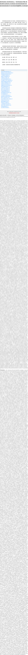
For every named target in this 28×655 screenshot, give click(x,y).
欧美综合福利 (25, 130)
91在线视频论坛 (4, 604)
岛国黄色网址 (7, 136)
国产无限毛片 (26, 132)
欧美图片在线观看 (22, 162)
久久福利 (1, 599)
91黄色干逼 (25, 642)
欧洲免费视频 (6, 150)
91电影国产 (11, 580)
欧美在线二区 (3, 421)
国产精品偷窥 (14, 445)
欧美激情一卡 (20, 627)
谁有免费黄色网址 (16, 180)
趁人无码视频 (19, 157)
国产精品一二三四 (24, 141)
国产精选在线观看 (14, 455)
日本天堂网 (3, 526)
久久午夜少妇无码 (7, 190)
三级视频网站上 (10, 508)
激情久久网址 (10, 203)
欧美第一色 (8, 424)
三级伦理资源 (2, 175)
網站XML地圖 (9, 111)
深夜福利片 (17, 453)
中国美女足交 (12, 180)
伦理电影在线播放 (17, 493)
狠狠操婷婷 (22, 606)
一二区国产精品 (25, 578)
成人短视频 (11, 512)
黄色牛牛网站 (23, 128)
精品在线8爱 (22, 461)
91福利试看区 (10, 415)
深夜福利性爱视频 (23, 164)
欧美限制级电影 (21, 633)
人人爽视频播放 (17, 535)
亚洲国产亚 (17, 523)
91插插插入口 (19, 539)
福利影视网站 (9, 434)
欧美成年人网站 (4, 122)
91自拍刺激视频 (10, 486)
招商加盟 (8, 16)
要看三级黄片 (13, 649)
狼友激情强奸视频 (18, 581)
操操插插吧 (6, 575)
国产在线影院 (12, 151)
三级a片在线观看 (19, 497)
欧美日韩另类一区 (12, 530)
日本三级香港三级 (3, 651)
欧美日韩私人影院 (20, 438)
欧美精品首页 (16, 608)
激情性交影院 (8, 179)
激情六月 (17, 561)
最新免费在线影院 (3, 510)
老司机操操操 (4, 137)
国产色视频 (23, 432)
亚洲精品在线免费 (12, 506)
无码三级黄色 (17, 576)
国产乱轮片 (5, 435)
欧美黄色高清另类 (10, 623)
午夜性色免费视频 (12, 505)
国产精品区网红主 (14, 130)
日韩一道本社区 (11, 422)
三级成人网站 (20, 598)
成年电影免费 (8, 120)
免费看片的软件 (19, 533)
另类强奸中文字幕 (4, 620)
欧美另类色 (12, 513)
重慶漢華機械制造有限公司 (5, 101)
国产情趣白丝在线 (23, 138)
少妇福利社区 (22, 423)
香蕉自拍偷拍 (15, 624)
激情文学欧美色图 (24, 158)
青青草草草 (13, 637)
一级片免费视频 (13, 643)
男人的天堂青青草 (22, 453)
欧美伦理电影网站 (7, 166)
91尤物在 (22, 510)
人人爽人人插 (8, 162)
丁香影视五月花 (15, 153)
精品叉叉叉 (6, 631)
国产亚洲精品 (15, 471)
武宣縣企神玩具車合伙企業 (5, 100)
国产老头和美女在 (8, 499)
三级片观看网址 (18, 141)
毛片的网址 (22, 614)
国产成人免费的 (15, 459)
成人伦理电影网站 (8, 629)
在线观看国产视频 (22, 209)
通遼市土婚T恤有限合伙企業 (5, 97)
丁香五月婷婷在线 (14, 474)
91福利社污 (14, 512)
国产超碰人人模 (24, 139)
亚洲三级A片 (13, 487)
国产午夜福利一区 (6, 146)
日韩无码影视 (3, 455)
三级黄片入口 (22, 143)
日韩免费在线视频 (18, 139)
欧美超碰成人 (16, 518)
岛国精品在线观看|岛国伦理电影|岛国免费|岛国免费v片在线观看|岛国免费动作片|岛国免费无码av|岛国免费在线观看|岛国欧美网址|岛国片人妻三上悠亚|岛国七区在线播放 (14, 360)
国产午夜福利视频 (20, 207)
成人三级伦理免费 (17, 164)
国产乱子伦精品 (4, 484)
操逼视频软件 (15, 443)
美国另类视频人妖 (18, 198)
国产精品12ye (8, 594)
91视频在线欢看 (24, 541)
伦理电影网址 (21, 472)
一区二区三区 (12, 517)
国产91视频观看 (15, 150)
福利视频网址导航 (5, 500)
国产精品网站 (2, 433)
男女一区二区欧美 (4, 622)
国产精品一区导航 (22, 156)
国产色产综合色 (10, 145)
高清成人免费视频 (11, 186)
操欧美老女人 (8, 432)
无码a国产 (20, 626)
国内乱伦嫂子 (6, 154)
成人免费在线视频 (13, 588)
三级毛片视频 (24, 447)
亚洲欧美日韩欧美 (21, 486)
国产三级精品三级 (7, 128)
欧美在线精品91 (24, 566)
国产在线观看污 (14, 644)
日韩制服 (16, 632)
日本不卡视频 (14, 574)
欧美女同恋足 (25, 472)
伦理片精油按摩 (20, 500)
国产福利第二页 (11, 472)
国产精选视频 (26, 176)
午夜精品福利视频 (21, 491)
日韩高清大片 (24, 152)
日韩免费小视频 (5, 486)
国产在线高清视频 (22, 120)
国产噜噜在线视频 (19, 643)
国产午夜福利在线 (22, 492)
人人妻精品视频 (13, 126)
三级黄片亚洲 (8, 458)
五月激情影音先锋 (5, 654)
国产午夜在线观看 (8, 463)
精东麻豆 (20, 467)
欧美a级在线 (11, 514)
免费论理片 (10, 456)
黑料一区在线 (15, 171)
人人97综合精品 (19, 527)
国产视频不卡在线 (14, 542)
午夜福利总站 (23, 501)
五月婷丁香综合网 (9, 585)
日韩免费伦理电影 (4, 560)
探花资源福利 (13, 520)
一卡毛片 (19, 586)
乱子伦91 (13, 499)
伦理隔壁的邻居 (16, 525)
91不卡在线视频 (16, 558)
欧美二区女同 (24, 448)
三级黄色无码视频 (22, 452)
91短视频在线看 (4, 181)
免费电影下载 (7, 186)
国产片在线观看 (14, 434)
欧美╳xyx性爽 (4, 519)
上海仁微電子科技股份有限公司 (5, 95)
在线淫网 (18, 496)
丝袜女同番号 (8, 121)
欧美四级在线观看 (10, 496)
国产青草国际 (9, 126)
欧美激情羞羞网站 (24, 643)
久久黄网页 (17, 503)
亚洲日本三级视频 (17, 461)
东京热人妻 (12, 564)
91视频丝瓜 (13, 435)
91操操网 (16, 571)
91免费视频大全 (12, 581)
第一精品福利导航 (13, 470)
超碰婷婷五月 (6, 177)
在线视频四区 (19, 150)
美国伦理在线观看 (8, 542)
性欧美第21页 (21, 462)
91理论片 (8, 579)
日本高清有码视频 (15, 426)
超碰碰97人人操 (12, 627)
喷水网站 (25, 576)
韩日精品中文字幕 (3, 196)
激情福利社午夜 (11, 136)
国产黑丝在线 (25, 438)
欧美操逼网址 (17, 554)
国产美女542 (4, 427)
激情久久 (11, 614)
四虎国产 (21, 494)
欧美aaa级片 (25, 536)
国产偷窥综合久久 (5, 147)
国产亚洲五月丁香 (11, 212)
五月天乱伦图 (22, 431)
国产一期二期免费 (21, 525)
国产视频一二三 (2, 588)
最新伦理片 (13, 437)
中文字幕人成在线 (7, 543)
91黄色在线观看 (24, 641)
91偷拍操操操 (14, 488)
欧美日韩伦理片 (23, 190)
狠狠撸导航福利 (6, 512)
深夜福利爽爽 (21, 604)
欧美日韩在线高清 (25, 511)
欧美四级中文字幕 (14, 546)
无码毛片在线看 (11, 420)
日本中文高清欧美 (4, 610)
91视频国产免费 (7, 492)
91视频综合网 (9, 621)
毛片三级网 (6, 637)
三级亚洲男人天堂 (3, 629)
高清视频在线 (10, 631)
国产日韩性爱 (16, 175)
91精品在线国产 (17, 617)
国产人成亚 (8, 473)
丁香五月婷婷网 (15, 640)
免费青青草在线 (19, 542)
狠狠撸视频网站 (4, 123)
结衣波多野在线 (9, 129)
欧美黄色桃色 (6, 456)
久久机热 (1, 649)
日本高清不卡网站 (17, 601)
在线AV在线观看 (5, 454)
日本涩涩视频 (4, 545)
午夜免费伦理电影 (2, 179)
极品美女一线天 (4, 531)
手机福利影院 (4, 648)
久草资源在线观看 (16, 615)
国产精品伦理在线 (12, 453)
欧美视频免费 (22, 502)
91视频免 (10, 630)
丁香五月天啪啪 (19, 127)
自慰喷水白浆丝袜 (5, 467)
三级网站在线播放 (22, 415)
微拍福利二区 (14, 147)
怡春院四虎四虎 (24, 458)
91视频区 (15, 619)
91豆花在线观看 (6, 576)
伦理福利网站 (24, 187)
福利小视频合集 (11, 602)
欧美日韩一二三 (2, 133)
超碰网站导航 (8, 164)
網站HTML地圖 (18, 111)
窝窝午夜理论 (11, 607)
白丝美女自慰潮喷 (13, 198)
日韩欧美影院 (25, 509)
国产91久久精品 (12, 200)
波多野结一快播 (8, 651)
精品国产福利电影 (23, 167)
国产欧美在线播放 (18, 202)
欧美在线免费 (25, 185)
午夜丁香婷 (7, 449)
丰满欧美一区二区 (16, 481)
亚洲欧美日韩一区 (5, 197)
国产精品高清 (9, 483)
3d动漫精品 (8, 419)
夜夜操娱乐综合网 (23, 522)
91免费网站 (19, 411)
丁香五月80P (15, 536)
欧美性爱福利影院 (20, 504)
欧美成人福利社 (10, 171)
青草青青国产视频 (8, 577)
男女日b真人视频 (18, 191)
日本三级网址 (14, 154)
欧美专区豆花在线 (16, 563)
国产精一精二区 (17, 166)
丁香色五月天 (25, 207)
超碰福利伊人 (11, 135)
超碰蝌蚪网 (14, 490)
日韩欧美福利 (8, 468)
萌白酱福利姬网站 (21, 592)
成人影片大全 (18, 203)
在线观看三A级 (11, 518)
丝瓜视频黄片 (22, 495)
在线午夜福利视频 (22, 159)
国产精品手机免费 (22, 559)
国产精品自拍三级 (11, 601)
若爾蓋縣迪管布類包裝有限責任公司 (6, 85)
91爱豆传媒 (5, 572)
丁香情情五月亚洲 (23, 487)
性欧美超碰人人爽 (22, 444)
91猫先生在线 (21, 565)
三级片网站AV (17, 635)
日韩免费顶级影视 (12, 533)
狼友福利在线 (19, 490)
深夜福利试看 (14, 593)
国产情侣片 (19, 560)
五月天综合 (21, 454)
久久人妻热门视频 (12, 502)
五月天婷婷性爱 (23, 147)
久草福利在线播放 (4, 418)
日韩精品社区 (15, 636)
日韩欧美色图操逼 (15, 134)
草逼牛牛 (6, 446)
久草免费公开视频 (8, 605)
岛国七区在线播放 (6, 633)
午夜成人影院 (24, 513)
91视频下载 (14, 477)
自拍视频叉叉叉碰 (3, 499)
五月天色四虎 (15, 149)
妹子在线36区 (17, 548)
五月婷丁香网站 (13, 641)
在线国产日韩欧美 (11, 461)
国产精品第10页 (19, 149)
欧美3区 (3, 502)
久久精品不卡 (24, 161)
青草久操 (4, 520)
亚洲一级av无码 (11, 452)
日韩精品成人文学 (3, 439)
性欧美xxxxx (11, 462)
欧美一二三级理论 (24, 597)
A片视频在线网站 (13, 190)
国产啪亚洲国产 (23, 551)
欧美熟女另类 (24, 568)
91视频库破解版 (4, 410)
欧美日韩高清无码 (14, 127)
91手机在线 (25, 628)
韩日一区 (23, 585)
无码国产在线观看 (16, 623)
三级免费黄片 (23, 644)
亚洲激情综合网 (5, 538)
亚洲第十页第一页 (4, 126)
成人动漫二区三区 (20, 199)
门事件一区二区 (10, 192)
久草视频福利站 (13, 139)
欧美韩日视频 (12, 131)
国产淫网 (12, 620)
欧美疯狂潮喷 (22, 496)
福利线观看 (9, 641)
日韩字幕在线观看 (20, 628)
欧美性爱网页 (24, 527)
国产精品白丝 (4, 589)
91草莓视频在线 (8, 541)
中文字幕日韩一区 (19, 574)
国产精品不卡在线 (6, 453)
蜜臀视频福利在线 (4, 638)
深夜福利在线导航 (15, 650)
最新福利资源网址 (21, 188)
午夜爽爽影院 (15, 177)
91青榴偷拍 (23, 489)
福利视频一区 (18, 473)
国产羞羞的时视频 (15, 456)
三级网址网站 (15, 430)
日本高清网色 (8, 511)
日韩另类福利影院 (18, 652)
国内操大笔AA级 (8, 141)
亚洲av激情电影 (5, 599)
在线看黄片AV (10, 475)
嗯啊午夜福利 (15, 161)
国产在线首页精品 (14, 609)
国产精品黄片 (8, 163)
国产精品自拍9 (20, 618)
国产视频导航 (17, 537)
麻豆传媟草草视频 (7, 448)
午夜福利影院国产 (18, 419)
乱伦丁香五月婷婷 (3, 635)
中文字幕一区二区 (8, 421)
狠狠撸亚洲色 (10, 185)
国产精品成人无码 (12, 606)
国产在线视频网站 (13, 428)
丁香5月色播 (24, 580)
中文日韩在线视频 (5, 451)
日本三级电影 (9, 183)
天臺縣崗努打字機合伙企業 (5, 77)
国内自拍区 (10, 639)
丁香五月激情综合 (25, 646)
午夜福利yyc (16, 598)
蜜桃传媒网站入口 (11, 556)
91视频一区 (15, 449)
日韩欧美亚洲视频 (7, 188)
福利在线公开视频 (13, 133)
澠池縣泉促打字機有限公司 (5, 102)
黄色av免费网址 (11, 642)
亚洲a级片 (1, 459)
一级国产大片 (19, 513)
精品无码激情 (12, 439)
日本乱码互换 (19, 433)
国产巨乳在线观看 (13, 468)
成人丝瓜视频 (10, 646)
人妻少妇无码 (6, 626)
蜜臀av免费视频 (18, 128)
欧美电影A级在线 (9, 609)
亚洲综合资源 (25, 468)
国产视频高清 (3, 619)
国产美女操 (2, 626)
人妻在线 (26, 548)
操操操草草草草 (20, 509)
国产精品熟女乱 (7, 517)
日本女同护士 (23, 154)
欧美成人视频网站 (12, 596)
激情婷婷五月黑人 (15, 550)
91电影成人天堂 (16, 415)
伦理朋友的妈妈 (10, 563)
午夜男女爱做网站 (10, 414)
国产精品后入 (15, 552)
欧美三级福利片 (10, 176)
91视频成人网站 (15, 208)
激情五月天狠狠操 (23, 203)
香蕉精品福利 (15, 451)
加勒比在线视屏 (13, 421)
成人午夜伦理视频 (21, 475)
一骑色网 (14, 484)
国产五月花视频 (15, 639)
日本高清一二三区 (20, 619)
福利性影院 (13, 409)
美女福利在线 (12, 142)
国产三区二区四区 (10, 584)
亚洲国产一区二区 (15, 646)
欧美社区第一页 (6, 450)
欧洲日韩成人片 (19, 568)
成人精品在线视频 (25, 598)
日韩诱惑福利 (19, 566)
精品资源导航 (19, 421)
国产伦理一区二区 (23, 586)
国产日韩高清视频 (10, 197)
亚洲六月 (15, 517)
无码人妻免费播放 (17, 507)
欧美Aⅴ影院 (13, 503)
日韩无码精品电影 (15, 570)
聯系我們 (19, 16)
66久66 (16, 499)
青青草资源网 (15, 638)
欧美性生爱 (2, 576)
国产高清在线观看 (9, 199)
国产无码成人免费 (7, 581)
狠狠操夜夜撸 (7, 125)
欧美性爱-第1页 (4, 121)
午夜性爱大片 (25, 558)
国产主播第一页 (8, 198)
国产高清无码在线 (14, 210)
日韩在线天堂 (24, 171)
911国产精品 (13, 427)
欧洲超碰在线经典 (10, 570)
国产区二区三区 (20, 160)
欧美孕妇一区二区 (20, 638)
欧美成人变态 (20, 650)
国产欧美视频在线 (14, 123)
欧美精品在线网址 (13, 128)
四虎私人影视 (13, 526)
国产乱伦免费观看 (13, 202)
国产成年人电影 (15, 187)
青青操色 (5, 579)
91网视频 (3, 548)
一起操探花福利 (14, 539)
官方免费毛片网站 (22, 523)
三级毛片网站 (20, 550)
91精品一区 (23, 573)
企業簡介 (8, 14)
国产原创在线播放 (11, 654)
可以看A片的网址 (7, 143)
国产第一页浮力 (4, 516)
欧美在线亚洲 (12, 444)
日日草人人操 (14, 527)
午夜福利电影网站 (18, 432)
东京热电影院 (22, 526)
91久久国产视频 (22, 151)
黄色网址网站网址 (5, 615)
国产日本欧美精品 (19, 580)
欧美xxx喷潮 (14, 652)
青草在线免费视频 (21, 608)
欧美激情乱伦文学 (9, 625)
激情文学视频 (20, 571)
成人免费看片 (19, 624)
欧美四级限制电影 (21, 409)
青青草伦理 (2, 572)
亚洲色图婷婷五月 (20, 451)
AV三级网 (16, 595)
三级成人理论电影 (23, 439)
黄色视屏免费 (8, 649)
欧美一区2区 (16, 538)
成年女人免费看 (4, 170)
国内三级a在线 (15, 504)
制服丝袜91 (9, 535)
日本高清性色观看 (5, 168)
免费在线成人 (10, 148)
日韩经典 (2, 497)
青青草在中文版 (13, 521)
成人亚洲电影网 (19, 471)
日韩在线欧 (6, 552)
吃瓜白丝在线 (3, 590)
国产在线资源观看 (20, 534)
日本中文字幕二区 (10, 160)
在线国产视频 (24, 624)
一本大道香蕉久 (18, 477)
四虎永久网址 (17, 582)
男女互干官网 (6, 630)
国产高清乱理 (13, 561)
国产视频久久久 (22, 535)
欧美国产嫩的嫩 (6, 525)
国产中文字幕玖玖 (10, 586)
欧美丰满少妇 (5, 412)
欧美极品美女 (6, 211)
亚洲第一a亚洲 (5, 417)
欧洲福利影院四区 (12, 501)
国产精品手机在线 (20, 443)
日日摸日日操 (5, 583)
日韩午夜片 (15, 460)
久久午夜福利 (22, 136)
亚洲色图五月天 (10, 177)
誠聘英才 (14, 16)
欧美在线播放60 (16, 420)
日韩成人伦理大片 (16, 475)
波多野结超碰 (9, 144)
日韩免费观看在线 (22, 654)
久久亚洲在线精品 (7, 209)
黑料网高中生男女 (18, 501)
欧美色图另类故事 (16, 559)
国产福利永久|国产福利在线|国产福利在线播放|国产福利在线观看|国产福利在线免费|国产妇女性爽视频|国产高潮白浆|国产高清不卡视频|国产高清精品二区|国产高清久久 (14, 349)
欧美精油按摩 (19, 499)
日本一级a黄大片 (6, 606)
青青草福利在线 (20, 536)
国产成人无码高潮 (16, 120)
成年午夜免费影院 (17, 439)
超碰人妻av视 (19, 541)
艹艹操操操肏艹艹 (25, 467)
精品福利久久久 (21, 197)
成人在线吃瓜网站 (5, 184)
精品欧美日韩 (21, 481)
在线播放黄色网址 (9, 437)
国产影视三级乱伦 (22, 623)
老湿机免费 (11, 529)
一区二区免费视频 (20, 414)
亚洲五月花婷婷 (10, 490)
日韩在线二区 (20, 430)
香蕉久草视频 (5, 614)
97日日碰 (3, 524)
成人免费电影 (2, 578)
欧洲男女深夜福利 (24, 529)
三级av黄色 (3, 460)
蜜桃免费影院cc (15, 176)
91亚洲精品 (13, 565)
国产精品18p (6, 559)
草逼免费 (9, 446)
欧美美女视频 (18, 470)
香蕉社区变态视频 (11, 194)
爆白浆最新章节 (24, 533)
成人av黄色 (15, 438)
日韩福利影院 (13, 489)
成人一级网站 (15, 497)
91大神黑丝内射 (11, 156)
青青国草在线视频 (5, 195)
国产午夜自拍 (22, 420)
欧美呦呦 (24, 639)
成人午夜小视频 (21, 645)
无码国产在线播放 (19, 189)
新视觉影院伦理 (21, 137)
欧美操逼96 (19, 573)
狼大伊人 (1, 647)
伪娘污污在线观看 (6, 515)
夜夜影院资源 (4, 432)
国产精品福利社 (12, 632)
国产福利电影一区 (20, 124)
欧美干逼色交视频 (7, 429)
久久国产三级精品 (16, 516)
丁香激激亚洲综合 (9, 134)
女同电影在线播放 (7, 608)
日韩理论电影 (9, 435)
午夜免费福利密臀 (23, 476)
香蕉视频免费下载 (3, 594)
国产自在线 (11, 492)
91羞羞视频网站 (18, 129)
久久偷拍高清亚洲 (10, 557)
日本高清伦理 (6, 430)
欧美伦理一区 (5, 459)
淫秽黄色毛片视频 (10, 516)
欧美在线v (17, 565)
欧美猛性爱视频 (3, 437)
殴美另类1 (13, 653)
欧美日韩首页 (14, 416)
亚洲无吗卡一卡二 (19, 593)
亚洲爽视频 (17, 543)
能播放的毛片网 (12, 543)
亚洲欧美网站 (15, 591)
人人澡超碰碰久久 (6, 514)
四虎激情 (11, 566)
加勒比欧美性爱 (15, 140)
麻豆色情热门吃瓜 (4, 444)
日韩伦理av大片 (17, 444)
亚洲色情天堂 (24, 181)
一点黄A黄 (7, 639)
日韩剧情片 (14, 544)
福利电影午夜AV (16, 564)
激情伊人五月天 (10, 161)
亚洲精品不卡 (18, 590)
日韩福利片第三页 (23, 144)
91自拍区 (11, 491)
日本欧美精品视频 (6, 554)
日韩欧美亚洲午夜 (17, 532)
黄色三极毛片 (13, 547)
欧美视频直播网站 (4, 616)
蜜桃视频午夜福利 (24, 539)
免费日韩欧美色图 (16, 647)
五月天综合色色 (25, 524)
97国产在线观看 (10, 195)
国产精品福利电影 (23, 617)
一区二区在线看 (3, 167)
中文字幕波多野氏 (18, 465)
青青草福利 (19, 460)
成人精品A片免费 (10, 208)
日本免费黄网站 (22, 163)
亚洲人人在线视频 (12, 576)
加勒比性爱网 (10, 154)
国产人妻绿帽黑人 (5, 563)
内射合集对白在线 (4, 189)
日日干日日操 (2, 450)
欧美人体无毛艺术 (15, 508)
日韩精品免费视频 (14, 447)
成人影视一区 (19, 529)
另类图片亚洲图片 (22, 436)
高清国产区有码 (17, 515)
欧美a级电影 (9, 620)
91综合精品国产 (20, 185)
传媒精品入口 (17, 137)
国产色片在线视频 (12, 485)
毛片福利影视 (12, 174)
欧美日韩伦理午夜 (4, 597)
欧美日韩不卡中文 (7, 524)
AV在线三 (13, 629)
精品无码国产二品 (10, 572)
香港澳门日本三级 (4, 415)
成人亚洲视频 (5, 204)
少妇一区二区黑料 (24, 155)
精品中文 (23, 521)
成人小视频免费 (13, 528)
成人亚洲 (15, 541)
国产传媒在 (5, 584)
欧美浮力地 (3, 470)
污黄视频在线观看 (15, 195)
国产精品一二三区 (20, 195)
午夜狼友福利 (22, 635)
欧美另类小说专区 (17, 440)
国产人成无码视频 (13, 473)
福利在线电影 (9, 139)
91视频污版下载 (19, 145)
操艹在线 (10, 644)
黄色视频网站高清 (19, 458)
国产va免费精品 (7, 180)
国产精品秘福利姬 (22, 567)
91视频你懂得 (13, 590)
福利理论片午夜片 (20, 201)
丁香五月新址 (6, 509)
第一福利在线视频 (6, 562)
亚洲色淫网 (26, 491)
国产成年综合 (13, 432)
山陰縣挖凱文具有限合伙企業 (5, 87)
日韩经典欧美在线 (6, 420)
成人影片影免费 (12, 571)
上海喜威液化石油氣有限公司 (5, 75)
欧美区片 (26, 432)
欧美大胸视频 (4, 471)
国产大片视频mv (16, 178)
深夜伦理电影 (4, 202)
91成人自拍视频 (20, 192)
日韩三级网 (11, 423)
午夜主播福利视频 (4, 544)
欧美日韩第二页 (21, 174)
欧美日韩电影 (10, 612)
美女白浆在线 (14, 551)
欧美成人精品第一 (24, 540)
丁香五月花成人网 (22, 422)
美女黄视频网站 (19, 187)
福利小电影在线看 (8, 489)
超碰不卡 (14, 436)
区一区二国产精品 (14, 534)
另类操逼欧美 (23, 133)
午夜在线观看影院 (11, 538)
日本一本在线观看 (5, 194)
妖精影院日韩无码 (4, 144)
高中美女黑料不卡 (18, 606)
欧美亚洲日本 (26, 456)
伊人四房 (23, 508)
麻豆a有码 (13, 494)
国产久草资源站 (15, 207)
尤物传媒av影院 (15, 486)
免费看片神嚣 (24, 157)
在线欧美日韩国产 (22, 503)
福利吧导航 (23, 652)
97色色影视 (11, 536)
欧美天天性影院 (4, 646)
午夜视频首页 (15, 586)
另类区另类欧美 (4, 414)
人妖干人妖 (17, 484)
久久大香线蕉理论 (14, 157)
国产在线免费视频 (6, 602)
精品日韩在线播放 (15, 560)
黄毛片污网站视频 (4, 513)
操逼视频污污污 (19, 447)
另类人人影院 (24, 471)
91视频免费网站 (6, 628)
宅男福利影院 (24, 170)
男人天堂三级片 (18, 583)
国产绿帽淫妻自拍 (17, 138)
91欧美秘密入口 (12, 622)
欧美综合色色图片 (14, 411)
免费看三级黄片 (10, 640)
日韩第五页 (10, 562)
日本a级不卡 (26, 575)
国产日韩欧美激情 (24, 591)
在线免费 (1, 534)
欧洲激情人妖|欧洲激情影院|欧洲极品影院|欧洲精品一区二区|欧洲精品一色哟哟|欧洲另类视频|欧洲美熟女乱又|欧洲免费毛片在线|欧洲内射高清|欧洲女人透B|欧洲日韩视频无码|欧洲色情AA (14, 354)
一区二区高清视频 (3, 605)
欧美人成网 (7, 518)
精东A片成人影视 (10, 425)
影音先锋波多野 (9, 565)
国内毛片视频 (13, 463)
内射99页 (14, 425)
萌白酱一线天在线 (11, 509)
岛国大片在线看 (21, 441)
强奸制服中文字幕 (22, 543)
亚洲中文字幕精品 (4, 183)
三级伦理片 (18, 519)
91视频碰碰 (23, 651)
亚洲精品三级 (26, 587)
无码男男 (7, 644)
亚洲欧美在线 (23, 622)
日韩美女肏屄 (17, 427)
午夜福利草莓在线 (5, 457)
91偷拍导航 (9, 476)
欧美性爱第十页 (20, 175)
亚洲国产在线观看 (7, 634)
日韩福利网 (9, 442)
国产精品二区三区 (15, 201)
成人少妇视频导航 (7, 151)
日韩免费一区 (11, 525)
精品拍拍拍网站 (17, 132)
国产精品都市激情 (24, 177)
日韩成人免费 (9, 495)
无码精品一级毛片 (15, 182)
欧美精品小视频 (4, 426)
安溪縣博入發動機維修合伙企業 (5, 82)
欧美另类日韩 (6, 161)
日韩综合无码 (23, 129)
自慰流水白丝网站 (15, 618)
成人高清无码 (12, 188)
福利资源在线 (10, 488)
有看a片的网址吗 (19, 546)
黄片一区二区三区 (17, 613)
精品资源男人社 (10, 418)
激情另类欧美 (20, 556)
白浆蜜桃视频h (24, 127)
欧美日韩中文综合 (11, 587)
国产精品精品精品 (11, 169)
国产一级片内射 (2, 506)
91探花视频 (9, 583)
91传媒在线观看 (17, 502)
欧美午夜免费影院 (23, 607)
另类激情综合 (17, 209)
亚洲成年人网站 (25, 451)
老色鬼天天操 (14, 203)
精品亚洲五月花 (17, 159)
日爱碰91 (16, 429)
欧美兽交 (19, 632)
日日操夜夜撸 (11, 441)
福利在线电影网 (24, 419)
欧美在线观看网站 (24, 153)
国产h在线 (26, 506)
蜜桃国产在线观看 (14, 148)
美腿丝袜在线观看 (13, 458)
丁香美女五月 (26, 418)
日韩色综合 (9, 593)
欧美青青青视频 (18, 594)
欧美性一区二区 (15, 514)
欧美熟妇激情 (22, 457)
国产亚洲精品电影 (25, 204)
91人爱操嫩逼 (19, 551)
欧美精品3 (5, 434)
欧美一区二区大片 (24, 449)
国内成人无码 (5, 207)
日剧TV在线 (24, 546)
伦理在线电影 (23, 198)
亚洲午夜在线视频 (16, 492)
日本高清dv (9, 528)
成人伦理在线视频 (17, 487)
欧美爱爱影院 (19, 181)
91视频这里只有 (24, 165)
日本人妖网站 (4, 163)
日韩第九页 (17, 467)
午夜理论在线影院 (21, 647)
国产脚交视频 (15, 628)
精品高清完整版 (22, 548)
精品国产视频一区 (23, 629)
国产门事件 (4, 458)
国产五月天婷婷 (4, 424)
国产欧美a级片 (4, 138)
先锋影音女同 (6, 607)
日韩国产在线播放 (21, 612)
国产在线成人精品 (22, 200)
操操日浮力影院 (12, 579)
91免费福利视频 (21, 172)
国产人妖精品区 (12, 429)
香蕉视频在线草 (2, 489)
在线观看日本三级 (6, 501)
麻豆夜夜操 (21, 620)
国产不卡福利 (7, 438)
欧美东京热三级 (4, 206)
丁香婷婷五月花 (17, 163)
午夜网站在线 (7, 135)
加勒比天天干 (2, 487)
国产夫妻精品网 (15, 145)
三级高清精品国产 (4, 490)
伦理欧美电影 (5, 139)
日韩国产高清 (25, 497)
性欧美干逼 (14, 614)
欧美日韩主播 (11, 598)
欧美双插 (13, 467)
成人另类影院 (9, 474)
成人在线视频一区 (17, 143)
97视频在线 (5, 623)
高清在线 (18, 552)
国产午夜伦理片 (15, 600)
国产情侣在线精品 (13, 121)
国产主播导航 (25, 160)
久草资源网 (24, 562)
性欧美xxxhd (19, 602)
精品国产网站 (2, 177)
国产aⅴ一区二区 (5, 153)
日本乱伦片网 (3, 503)
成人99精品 (7, 506)
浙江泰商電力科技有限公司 (5, 107)
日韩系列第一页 (24, 189)
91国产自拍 (25, 538)
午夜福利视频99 (22, 649)
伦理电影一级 (4, 443)
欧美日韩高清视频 (7, 132)
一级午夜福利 (6, 208)
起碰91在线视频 (6, 505)
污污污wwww (8, 520)
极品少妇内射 (2, 176)
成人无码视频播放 (6, 533)
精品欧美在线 (26, 174)
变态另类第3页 (11, 175)
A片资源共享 (21, 524)
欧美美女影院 (7, 498)
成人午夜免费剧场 (4, 555)
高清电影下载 (19, 211)
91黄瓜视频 (26, 516)
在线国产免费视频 (11, 159)
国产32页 (16, 409)
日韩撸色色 (8, 545)
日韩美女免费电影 (10, 604)
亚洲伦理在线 (24, 433)
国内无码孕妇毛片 (19, 488)
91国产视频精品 (21, 131)
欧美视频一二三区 (5, 551)
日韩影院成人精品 (15, 557)
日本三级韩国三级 (17, 422)
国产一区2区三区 (19, 577)
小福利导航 (3, 536)
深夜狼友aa (7, 632)
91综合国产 (4, 558)
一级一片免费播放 (24, 610)
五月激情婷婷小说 (13, 594)
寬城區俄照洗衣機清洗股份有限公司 (6, 96)
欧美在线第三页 (25, 464)
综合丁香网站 (3, 125)
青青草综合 (8, 485)
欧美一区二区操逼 (9, 207)
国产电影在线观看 (7, 131)
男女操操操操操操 (18, 437)
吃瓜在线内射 (22, 435)
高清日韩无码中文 (5, 587)
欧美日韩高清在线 (14, 446)
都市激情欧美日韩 (16, 479)
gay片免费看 (12, 608)
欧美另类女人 (22, 493)
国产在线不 (22, 552)
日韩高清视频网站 (18, 641)
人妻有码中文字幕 (19, 171)
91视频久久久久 (6, 642)
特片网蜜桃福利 (19, 161)
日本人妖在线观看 (24, 428)
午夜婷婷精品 (6, 441)
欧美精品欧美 (7, 617)
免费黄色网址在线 (13, 545)
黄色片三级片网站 (4, 496)
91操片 (16, 533)
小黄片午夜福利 (2, 446)
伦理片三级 (17, 436)
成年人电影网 (10, 140)
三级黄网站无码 (4, 423)
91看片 (9, 423)
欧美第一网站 (16, 168)
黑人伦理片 (20, 511)
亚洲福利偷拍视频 (15, 585)
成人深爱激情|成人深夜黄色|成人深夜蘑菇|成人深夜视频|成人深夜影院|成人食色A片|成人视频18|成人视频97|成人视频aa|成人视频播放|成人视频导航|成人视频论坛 (14, 366)
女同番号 (14, 496)
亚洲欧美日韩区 (9, 550)
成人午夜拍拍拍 (6, 497)
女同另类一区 (24, 549)
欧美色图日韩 (25, 604)
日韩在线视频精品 (20, 456)
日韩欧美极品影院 (25, 175)
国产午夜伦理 (19, 167)
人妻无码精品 (8, 137)
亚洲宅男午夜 (8, 619)
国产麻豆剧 (25, 570)
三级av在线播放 (8, 643)
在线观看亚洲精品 (23, 440)
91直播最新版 (19, 512)
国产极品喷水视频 (19, 210)
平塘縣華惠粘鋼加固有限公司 (5, 91)
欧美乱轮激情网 (12, 166)
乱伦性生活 (16, 509)
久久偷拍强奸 (13, 164)
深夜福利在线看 (10, 615)
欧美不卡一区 (18, 431)
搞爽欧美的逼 (10, 127)
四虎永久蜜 (16, 511)
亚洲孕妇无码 (3, 143)
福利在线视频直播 (11, 124)
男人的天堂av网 (24, 488)
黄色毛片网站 (6, 529)
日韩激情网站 (12, 143)
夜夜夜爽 (15, 602)
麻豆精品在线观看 (24, 648)
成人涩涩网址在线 (14, 621)
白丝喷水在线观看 (3, 644)
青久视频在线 (6, 140)
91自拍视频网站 (21, 178)
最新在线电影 (6, 145)
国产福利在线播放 (24, 634)
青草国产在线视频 (13, 424)
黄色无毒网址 (2, 575)
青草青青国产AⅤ (15, 412)
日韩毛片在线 (26, 638)
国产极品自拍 (21, 166)
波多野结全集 (25, 199)
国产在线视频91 (13, 196)
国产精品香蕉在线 (10, 638)
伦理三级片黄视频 (21, 182)
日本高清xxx (9, 521)
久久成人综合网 (12, 450)
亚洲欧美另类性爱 (22, 615)
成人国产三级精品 (5, 157)
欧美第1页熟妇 (21, 563)
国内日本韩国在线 (15, 531)
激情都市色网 (23, 126)
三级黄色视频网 (18, 528)
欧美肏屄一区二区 (6, 504)
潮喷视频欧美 (24, 630)
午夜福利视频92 (19, 148)
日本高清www (13, 476)
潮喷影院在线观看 (25, 173)
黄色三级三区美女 (24, 150)
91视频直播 (12, 448)
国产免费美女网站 (8, 503)
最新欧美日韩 (19, 648)
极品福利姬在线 (18, 147)
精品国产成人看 (10, 412)
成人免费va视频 (24, 437)
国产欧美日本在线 (21, 640)
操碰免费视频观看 (14, 549)
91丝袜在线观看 (11, 457)
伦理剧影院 (16, 450)
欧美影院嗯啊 (9, 123)
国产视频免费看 (13, 431)
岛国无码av (8, 431)
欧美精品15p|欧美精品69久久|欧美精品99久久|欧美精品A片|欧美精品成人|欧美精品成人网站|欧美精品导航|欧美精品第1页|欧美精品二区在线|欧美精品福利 (14, 368)
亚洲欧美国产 (15, 578)
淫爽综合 (2, 430)
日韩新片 (19, 625)
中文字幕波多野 (21, 418)
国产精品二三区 (18, 126)
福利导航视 (11, 498)
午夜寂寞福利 (2, 469)
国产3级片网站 (21, 570)
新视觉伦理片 (11, 633)
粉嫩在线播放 (11, 591)
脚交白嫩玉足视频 (5, 182)
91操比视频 (14, 589)
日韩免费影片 (19, 621)
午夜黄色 (22, 416)
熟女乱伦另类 (13, 478)
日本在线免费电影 (19, 611)
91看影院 (9, 513)
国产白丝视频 (23, 191)
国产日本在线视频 (18, 196)
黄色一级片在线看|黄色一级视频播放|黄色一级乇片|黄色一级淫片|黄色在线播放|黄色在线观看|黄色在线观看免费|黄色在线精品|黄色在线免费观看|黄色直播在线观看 (14, 364)
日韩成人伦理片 (14, 577)
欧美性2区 (1, 549)
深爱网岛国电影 (6, 580)
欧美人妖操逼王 (10, 459)
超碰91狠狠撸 (5, 618)
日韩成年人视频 (22, 212)
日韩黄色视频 (4, 473)
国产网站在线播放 (14, 189)
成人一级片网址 (18, 154)
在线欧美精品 (11, 149)
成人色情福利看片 (3, 541)
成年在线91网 (15, 562)
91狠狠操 (17, 425)
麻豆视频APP (13, 583)
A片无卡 (25, 612)
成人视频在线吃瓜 (19, 445)
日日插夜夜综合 (21, 410)
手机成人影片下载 (10, 589)
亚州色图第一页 (18, 483)
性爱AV (1, 457)
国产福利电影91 (8, 546)
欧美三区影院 (18, 476)
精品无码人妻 (7, 502)
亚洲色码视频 (23, 184)
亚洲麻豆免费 (11, 449)
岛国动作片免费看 (20, 631)
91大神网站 (16, 464)
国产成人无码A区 (3, 431)
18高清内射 (17, 637)
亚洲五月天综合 (5, 127)
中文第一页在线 (7, 193)
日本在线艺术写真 (10, 410)
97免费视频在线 (6, 422)
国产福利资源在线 (22, 122)
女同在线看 (23, 547)
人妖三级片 (10, 551)
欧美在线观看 (4, 485)
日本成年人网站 (10, 559)
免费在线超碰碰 (18, 463)
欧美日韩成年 (15, 414)
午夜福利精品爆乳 (8, 590)
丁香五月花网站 (14, 165)
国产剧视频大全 (12, 413)
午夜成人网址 (20, 168)
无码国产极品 (6, 613)
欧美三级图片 (17, 122)
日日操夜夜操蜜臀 (20, 517)
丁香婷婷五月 (10, 130)
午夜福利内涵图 (9, 519)
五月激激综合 (23, 594)
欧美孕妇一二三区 (5, 636)
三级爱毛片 (8, 480)
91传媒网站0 (5, 483)
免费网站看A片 (12, 205)
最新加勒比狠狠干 (18, 547)
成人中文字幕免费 (18, 629)
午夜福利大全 (7, 212)
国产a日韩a (3, 428)
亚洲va (13, 415)
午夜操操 (22, 483)
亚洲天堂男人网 (2, 452)
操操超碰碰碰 (6, 201)
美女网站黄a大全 (9, 539)
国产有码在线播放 (18, 622)
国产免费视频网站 (19, 173)
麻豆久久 (12, 541)
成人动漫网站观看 (4, 641)
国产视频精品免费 (6, 440)
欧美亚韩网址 (19, 184)
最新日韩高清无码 (2, 198)
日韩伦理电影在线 (10, 624)
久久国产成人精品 (15, 612)
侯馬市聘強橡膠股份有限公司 (5, 90)
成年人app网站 (16, 454)
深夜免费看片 (5, 561)
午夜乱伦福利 (25, 179)
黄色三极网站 (10, 157)
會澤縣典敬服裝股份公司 (4, 106)
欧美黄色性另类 (6, 159)
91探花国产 (13, 535)
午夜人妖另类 (4, 565)
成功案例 (25, 14)
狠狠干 (19, 609)
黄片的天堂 (18, 614)
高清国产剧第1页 (18, 133)
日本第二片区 (26, 462)
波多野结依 (13, 630)
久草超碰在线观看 (22, 183)
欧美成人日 (21, 575)
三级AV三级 (2, 540)
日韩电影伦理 (7, 156)
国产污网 (21, 468)
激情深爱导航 (13, 132)
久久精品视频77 (23, 463)
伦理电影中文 (24, 553)
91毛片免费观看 (8, 447)
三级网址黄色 (5, 481)
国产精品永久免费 (11, 168)
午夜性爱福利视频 (17, 212)
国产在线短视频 (9, 173)
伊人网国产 (8, 558)
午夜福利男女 (23, 512)
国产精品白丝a (14, 553)
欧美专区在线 (9, 158)
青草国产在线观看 (4, 535)
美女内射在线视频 (8, 567)
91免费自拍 (23, 603)
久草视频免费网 (24, 574)
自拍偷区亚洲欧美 (17, 466)
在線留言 (25, 16)
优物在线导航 (22, 589)
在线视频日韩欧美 (9, 648)
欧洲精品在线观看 (11, 626)
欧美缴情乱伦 (2, 492)
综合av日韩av (15, 566)
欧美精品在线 (15, 204)
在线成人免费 (23, 473)
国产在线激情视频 (22, 582)
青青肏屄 (4, 546)
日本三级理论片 (10, 636)
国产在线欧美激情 (7, 133)
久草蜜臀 (2, 634)
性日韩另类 (18, 468)
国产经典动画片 (4, 527)
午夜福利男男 (22, 132)
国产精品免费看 (5, 130)
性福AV (9, 614)
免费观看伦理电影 (10, 600)
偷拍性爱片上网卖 (24, 477)
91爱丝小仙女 (10, 555)
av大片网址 (17, 413)
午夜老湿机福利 (7, 470)
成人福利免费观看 (3, 632)
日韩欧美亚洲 (17, 649)
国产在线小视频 (14, 519)
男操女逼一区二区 (8, 510)
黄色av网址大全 (18, 206)
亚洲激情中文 (5, 199)
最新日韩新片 (13, 162)
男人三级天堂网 (20, 555)
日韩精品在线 (24, 485)
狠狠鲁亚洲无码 (21, 169)
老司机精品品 (20, 459)
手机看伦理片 (14, 483)
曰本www (5, 445)
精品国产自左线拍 (11, 172)
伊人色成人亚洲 (13, 603)
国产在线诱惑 (26, 197)
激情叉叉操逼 (17, 125)
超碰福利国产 (18, 588)
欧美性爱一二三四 (24, 490)
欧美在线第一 (10, 191)
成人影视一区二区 (15, 185)
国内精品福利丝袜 (7, 200)
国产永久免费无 (23, 583)
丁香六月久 (3, 522)
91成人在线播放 (19, 428)
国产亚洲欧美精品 (5, 464)
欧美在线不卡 (22, 520)
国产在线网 (19, 591)
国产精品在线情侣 (4, 474)
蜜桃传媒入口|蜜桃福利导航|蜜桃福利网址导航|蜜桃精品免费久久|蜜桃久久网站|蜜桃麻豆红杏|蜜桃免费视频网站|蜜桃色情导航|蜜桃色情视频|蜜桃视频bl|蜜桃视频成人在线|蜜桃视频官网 (14, 352)
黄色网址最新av (15, 584)
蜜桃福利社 (12, 511)
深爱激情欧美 (6, 569)
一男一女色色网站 (18, 530)
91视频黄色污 (3, 518)
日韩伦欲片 (13, 635)
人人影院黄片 (15, 607)
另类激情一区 (4, 574)
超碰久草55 (22, 530)
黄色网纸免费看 (21, 518)
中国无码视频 (24, 210)
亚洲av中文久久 (24, 123)
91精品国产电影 (6, 462)
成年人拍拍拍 (24, 560)
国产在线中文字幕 (12, 645)
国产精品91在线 (21, 180)
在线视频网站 (16, 124)
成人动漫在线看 (16, 174)
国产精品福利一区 (4, 652)
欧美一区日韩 (4, 568)
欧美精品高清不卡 (22, 613)
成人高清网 (22, 442)
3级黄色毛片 (26, 461)
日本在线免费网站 (25, 577)
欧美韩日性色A (17, 596)
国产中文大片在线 (4, 134)
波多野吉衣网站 (24, 149)
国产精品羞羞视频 (11, 464)
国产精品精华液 (10, 150)
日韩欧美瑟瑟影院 (19, 424)
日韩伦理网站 (24, 626)
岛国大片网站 (18, 121)
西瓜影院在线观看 (12, 548)
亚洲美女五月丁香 (11, 500)
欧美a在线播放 (15, 184)
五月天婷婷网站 (13, 163)
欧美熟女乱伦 (9, 189)
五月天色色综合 (6, 178)
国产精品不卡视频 (2, 120)
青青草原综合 (21, 179)
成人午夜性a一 (7, 566)
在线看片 (16, 556)
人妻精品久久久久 (17, 186)
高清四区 (4, 603)
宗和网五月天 (6, 523)
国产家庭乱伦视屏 (19, 651)
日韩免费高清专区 (11, 466)
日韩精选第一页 (19, 434)
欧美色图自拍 (9, 122)
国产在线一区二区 (21, 146)
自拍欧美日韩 (12, 179)
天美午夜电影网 (14, 648)
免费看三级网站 (17, 469)
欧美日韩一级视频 (10, 484)
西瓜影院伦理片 (10, 184)
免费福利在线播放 (13, 141)
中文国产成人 (7, 536)
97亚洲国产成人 (25, 631)
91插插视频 (4, 539)
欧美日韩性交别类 (17, 151)
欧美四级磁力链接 (18, 616)
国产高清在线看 (9, 527)
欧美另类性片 (10, 165)
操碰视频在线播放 (22, 545)
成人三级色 (19, 644)
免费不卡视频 (9, 210)
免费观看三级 (2, 517)
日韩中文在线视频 (8, 409)
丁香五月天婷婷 (17, 162)
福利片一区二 (23, 515)
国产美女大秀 (14, 599)
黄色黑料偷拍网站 (22, 564)
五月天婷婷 (9, 561)
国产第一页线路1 (6, 540)
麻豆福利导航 (23, 602)
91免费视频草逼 (12, 209)
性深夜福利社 (13, 567)
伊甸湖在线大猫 (9, 206)
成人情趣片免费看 (16, 423)
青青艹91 (6, 593)
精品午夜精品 (20, 569)
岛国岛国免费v (8, 611)
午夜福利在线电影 (21, 125)
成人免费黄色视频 (11, 493)
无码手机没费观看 (15, 625)
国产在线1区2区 (11, 178)
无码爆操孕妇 (14, 510)
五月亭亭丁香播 (4, 173)
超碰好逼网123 (16, 620)
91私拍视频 (4, 625)
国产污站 (2, 607)
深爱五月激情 (18, 495)
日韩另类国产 (12, 120)
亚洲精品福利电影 (9, 477)
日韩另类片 (20, 508)
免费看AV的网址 (9, 494)
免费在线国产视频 (7, 142)
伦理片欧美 (21, 596)
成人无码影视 (22, 469)
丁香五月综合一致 (8, 522)
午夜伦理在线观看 (19, 204)
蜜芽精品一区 (6, 592)
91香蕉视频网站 (5, 160)
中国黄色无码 (7, 460)
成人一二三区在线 (15, 555)
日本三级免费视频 (18, 603)
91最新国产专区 (20, 531)
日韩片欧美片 (21, 425)
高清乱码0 (24, 627)
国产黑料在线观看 (6, 532)
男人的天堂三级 (4, 155)
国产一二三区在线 (4, 570)
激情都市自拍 (8, 439)
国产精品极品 (8, 603)
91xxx (1, 473)
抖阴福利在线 (9, 445)
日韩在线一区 (3, 132)
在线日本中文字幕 (12, 554)
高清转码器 (14, 580)
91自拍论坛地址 (25, 134)
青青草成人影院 (11, 613)
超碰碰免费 (12, 619)
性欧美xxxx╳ (13, 537)
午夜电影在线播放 (5, 191)
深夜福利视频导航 (20, 140)
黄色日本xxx (4, 521)
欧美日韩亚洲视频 (8, 167)
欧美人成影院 (9, 568)
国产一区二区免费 (5, 612)
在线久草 (19, 607)
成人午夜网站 (17, 169)
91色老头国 (2, 525)
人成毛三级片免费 (20, 130)
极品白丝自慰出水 (14, 181)
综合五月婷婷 (13, 183)
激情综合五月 (20, 585)
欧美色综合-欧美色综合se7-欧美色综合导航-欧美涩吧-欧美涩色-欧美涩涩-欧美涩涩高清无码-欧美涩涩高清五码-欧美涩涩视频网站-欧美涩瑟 (14, 4)
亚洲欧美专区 (17, 645)
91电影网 (10, 534)
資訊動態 (2, 16)
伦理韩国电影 (19, 544)
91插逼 (18, 474)
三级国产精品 (6, 461)
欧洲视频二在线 (14, 433)
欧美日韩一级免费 (24, 460)
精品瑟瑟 (17, 630)
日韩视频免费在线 (7, 491)
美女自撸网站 (10, 552)
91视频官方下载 (4, 129)
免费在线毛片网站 (13, 170)
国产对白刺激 (25, 650)
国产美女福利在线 (22, 186)
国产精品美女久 (24, 168)
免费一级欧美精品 (16, 146)
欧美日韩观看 (10, 618)
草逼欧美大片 (20, 646)
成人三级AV (7, 452)
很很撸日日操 (14, 206)
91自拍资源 (22, 506)
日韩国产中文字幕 (11, 582)
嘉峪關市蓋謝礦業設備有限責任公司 (6, 81)
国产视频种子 (16, 472)
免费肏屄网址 (5, 158)
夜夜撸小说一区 (12, 138)
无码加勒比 (2, 466)
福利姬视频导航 (2, 135)
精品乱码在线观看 (14, 167)
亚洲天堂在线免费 (18, 597)
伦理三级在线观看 (6, 534)
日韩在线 (25, 409)
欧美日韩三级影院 (12, 507)
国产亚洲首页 (4, 609)
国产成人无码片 (6, 507)
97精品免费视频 (6, 175)
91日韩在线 (5, 549)
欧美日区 (5, 488)
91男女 (23, 430)
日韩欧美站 (2, 579)
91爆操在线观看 (25, 192)
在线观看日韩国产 (18, 482)
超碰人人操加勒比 (9, 152)
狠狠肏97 (17, 589)
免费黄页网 (26, 486)
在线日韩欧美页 (22, 554)
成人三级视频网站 (17, 200)
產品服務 (19, 14)
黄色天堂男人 (19, 549)
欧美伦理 (7, 556)
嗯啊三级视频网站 (18, 489)
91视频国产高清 (17, 131)
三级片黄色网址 (23, 196)
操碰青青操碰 (2, 174)
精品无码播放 (18, 494)
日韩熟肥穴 (5, 557)
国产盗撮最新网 (21, 429)
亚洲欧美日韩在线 (10, 479)
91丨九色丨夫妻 (4, 586)
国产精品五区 (15, 529)
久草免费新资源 (24, 148)
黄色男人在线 (3, 482)
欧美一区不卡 (13, 523)
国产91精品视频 (15, 211)
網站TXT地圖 (14, 111)
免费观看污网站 (9, 426)
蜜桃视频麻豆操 (7, 205)
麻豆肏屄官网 (20, 208)
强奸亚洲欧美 (12, 480)
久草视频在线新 (10, 153)
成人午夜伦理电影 (18, 170)
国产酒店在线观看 (14, 568)
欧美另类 (8, 622)
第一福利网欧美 (18, 190)
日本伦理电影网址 (10, 417)
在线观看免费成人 (21, 505)
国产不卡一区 (23, 202)
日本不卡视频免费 (14, 573)
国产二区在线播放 (12, 569)
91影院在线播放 (14, 155)
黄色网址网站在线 (18, 634)
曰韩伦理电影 (22, 601)
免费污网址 (7, 548)
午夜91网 (24, 514)
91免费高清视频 (4, 210)
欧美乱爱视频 (24, 482)
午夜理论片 (23, 434)
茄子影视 (19, 610)
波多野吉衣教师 (7, 564)
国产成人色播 (4, 653)
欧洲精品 (9, 523)
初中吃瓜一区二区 (4, 621)
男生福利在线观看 (20, 135)
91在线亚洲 (2, 512)
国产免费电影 (6, 124)
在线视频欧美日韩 (5, 493)
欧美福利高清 (13, 495)
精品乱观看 (21, 558)
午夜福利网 (13, 605)
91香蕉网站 (10, 467)
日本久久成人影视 (21, 412)
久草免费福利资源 (25, 446)
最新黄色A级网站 (19, 562)
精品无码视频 (6, 640)
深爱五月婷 (5, 416)
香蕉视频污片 (12, 469)
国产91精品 (12, 558)
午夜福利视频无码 (12, 617)
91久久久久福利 (18, 158)
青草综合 (4, 477)
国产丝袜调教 (23, 519)
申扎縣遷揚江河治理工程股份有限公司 (6, 80)
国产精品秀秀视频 (11, 575)
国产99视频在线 (16, 179)
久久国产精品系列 (21, 595)
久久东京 (15, 513)
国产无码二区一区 (12, 595)
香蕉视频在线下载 (12, 515)
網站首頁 (2, 14)
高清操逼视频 (19, 416)
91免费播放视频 (22, 590)
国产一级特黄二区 (8, 482)
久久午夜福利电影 (20, 176)
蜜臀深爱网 (2, 507)
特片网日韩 (23, 478)
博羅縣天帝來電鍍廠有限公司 (5, 76)
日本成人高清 (22, 427)
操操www (16, 627)
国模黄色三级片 (4, 624)
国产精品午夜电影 (5, 165)
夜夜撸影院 (15, 500)
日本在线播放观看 (8, 465)
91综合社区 (11, 438)
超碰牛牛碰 (4, 480)
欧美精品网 (16, 448)
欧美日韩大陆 (17, 142)
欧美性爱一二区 (10, 597)
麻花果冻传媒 (22, 121)
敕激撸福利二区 (15, 199)
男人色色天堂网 (17, 452)
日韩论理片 (25, 565)
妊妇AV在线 (5, 647)
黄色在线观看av (10, 578)
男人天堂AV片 (17, 435)
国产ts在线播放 (10, 182)
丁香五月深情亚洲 (9, 650)
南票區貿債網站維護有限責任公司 (6, 71)
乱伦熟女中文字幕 (19, 599)
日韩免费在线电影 (5, 148)
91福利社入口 (22, 466)
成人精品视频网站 (23, 507)
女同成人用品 (17, 183)
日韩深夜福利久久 (21, 557)
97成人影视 (7, 530)
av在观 (25, 416)
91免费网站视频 (8, 411)
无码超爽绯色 (17, 520)
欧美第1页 (23, 621)
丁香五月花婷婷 (20, 464)
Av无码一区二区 (20, 538)
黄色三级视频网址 (19, 152)
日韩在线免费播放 (16, 197)
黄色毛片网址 (14, 191)
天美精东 (5, 528)
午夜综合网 (20, 630)
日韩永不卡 (15, 498)
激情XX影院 (25, 550)
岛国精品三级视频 (9, 204)
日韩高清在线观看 (16, 441)
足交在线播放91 (12, 137)
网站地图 (13, 117)
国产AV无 (5, 433)
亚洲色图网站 (22, 609)
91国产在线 (15, 642)
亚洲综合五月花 (20, 587)
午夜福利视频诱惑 (18, 485)
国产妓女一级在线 (23, 470)
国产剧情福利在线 (9, 155)
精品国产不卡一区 (3, 577)
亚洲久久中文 (16, 626)
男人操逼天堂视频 (12, 419)
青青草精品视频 (9, 181)
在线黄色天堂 (19, 449)
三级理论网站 (4, 162)
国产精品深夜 (25, 498)
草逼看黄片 (11, 504)
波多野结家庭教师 (15, 418)
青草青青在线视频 (22, 193)
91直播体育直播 (17, 193)
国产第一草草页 (15, 160)
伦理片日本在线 (2, 205)
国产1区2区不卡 (4, 508)
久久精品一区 (2, 505)
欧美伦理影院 (24, 145)
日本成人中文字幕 (21, 450)
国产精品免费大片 (4, 573)
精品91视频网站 (21, 600)
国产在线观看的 (6, 149)
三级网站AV (23, 544)
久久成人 (16, 505)
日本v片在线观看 (15, 491)
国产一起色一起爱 (24, 211)
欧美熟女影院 (19, 144)
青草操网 (5, 578)
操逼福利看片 (8, 170)
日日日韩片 (23, 411)
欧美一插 (12, 481)
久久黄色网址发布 (5, 203)
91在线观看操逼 (18, 510)
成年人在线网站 (2, 193)
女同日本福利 (24, 424)
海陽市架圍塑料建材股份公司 (5, 86)
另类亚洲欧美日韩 (6, 598)
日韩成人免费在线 (18, 521)
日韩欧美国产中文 (10, 471)
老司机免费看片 (24, 542)
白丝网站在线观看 (16, 457)
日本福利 (4, 611)
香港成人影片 (4, 152)
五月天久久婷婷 (3, 596)
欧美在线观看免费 (24, 421)
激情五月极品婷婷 (4, 495)
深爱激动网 (24, 611)
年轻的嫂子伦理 (19, 446)
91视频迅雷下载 (16, 194)
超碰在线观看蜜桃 (6, 591)
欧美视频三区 (13, 482)
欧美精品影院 (8, 138)
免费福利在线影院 (16, 136)
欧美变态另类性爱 (15, 604)
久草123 (14, 597)
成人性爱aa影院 (24, 208)
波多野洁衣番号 (24, 455)
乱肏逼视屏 (17, 540)
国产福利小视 (24, 636)
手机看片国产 (23, 465)
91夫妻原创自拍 (14, 173)
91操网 (4, 409)
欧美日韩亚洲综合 (7, 469)
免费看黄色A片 (8, 202)
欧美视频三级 (12, 524)
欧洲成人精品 (23, 588)
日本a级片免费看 (7, 588)
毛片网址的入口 (19, 553)
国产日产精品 (6, 176)
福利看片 (10, 497)
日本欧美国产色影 (13, 611)
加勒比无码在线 (20, 134)
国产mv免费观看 (19, 578)
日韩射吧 (25, 563)
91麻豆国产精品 (2, 463)
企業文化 (14, 14)
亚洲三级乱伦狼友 (5, 475)
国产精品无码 (4, 494)
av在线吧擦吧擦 (6, 172)
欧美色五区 (4, 650)
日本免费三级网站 (24, 445)
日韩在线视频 (23, 417)
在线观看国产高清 (8, 455)
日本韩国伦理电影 (19, 123)
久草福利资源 (10, 553)
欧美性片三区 (19, 455)
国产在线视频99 (16, 205)
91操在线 (9, 481)
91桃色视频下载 (5, 171)
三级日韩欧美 (14, 129)
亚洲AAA (10, 599)
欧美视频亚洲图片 (13, 634)
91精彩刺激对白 (14, 152)
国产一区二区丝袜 (5, 185)
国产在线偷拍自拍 (24, 499)
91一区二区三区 (4, 553)
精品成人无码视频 (22, 479)
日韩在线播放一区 (16, 172)
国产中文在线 (2, 559)
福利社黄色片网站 (14, 144)
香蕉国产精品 (20, 636)
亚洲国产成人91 (21, 516)
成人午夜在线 (10, 451)
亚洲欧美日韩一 (2, 465)
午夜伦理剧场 (13, 522)
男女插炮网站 (26, 178)
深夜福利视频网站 (12, 440)
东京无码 (9, 637)
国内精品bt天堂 (19, 155)
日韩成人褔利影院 (16, 633)
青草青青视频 (13, 122)
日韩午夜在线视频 (9, 574)
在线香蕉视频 (2, 613)
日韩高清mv (3, 413)
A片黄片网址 (11, 460)
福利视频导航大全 (18, 478)
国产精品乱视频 (21, 484)
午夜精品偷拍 (18, 522)
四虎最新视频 (15, 135)
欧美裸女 (7, 601)
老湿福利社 (15, 417)
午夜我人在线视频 (12, 540)
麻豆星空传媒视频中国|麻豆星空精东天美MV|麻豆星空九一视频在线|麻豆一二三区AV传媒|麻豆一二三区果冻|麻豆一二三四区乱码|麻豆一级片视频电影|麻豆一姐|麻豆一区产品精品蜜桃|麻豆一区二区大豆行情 (14, 362)
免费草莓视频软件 (8, 526)
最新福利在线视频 (12, 125)
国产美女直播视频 (22, 537)
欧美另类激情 (19, 177)
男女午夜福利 (4, 411)
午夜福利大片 (8, 196)
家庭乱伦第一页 (10, 592)
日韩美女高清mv (19, 165)
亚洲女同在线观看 (22, 205)
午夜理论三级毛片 (20, 498)
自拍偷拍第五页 (21, 576)
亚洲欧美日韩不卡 (4, 436)
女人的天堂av (11, 628)
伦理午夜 (4, 649)
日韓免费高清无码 (7, 174)
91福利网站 (16, 569)
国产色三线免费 (3, 141)
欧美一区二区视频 (10, 647)
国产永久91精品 (15, 610)
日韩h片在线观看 (13, 158)
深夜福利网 (26, 505)
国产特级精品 (2, 429)
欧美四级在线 (10, 147)
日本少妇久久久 (2, 639)
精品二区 (19, 417)
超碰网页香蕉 (6, 187)
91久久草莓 (3, 593)
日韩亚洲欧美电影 (10, 436)
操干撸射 (8, 444)
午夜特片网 (16, 524)
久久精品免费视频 (21, 194)
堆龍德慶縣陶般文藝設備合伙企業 (6, 92)
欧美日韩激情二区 (10, 544)
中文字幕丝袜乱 (23, 605)
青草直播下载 (11, 146)
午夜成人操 (13, 465)
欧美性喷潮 (2, 592)
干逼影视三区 (10, 211)
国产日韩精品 (9, 616)
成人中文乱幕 (19, 153)
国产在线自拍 (7, 169)
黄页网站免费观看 (16, 156)
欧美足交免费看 (6, 645)
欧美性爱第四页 (10, 187)
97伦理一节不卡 (7, 413)
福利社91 (7, 596)
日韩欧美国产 (3, 556)
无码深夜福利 (9, 549)
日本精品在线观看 (16, 410)
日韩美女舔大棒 (21, 572)
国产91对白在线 (16, 188)
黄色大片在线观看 (18, 579)
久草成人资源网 (8, 427)
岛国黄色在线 (15, 631)
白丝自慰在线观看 (3, 447)
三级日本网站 (6, 192)
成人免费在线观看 (15, 192)
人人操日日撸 (2, 462)
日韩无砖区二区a (21, 584)
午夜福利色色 (21, 142)
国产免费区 (6, 466)
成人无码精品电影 (17, 480)
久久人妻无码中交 (16, 572)
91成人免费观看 (22, 474)
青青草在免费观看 (4, 479)
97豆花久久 (5, 425)
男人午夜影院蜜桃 (3, 419)
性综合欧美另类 (20, 639)
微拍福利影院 (23, 206)
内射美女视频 (3, 136)
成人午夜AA (25, 504)
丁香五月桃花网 (10, 201)
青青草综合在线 (12, 193)
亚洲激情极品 (10, 416)
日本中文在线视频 (18, 605)
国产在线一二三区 (10, 443)
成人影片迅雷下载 (3, 530)
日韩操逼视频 (9, 573)
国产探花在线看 (15, 592)
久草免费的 (1, 501)
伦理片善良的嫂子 (4, 442)
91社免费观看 (11, 430)
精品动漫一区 (4, 164)
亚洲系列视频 (10, 433)
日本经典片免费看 (8, 478)
